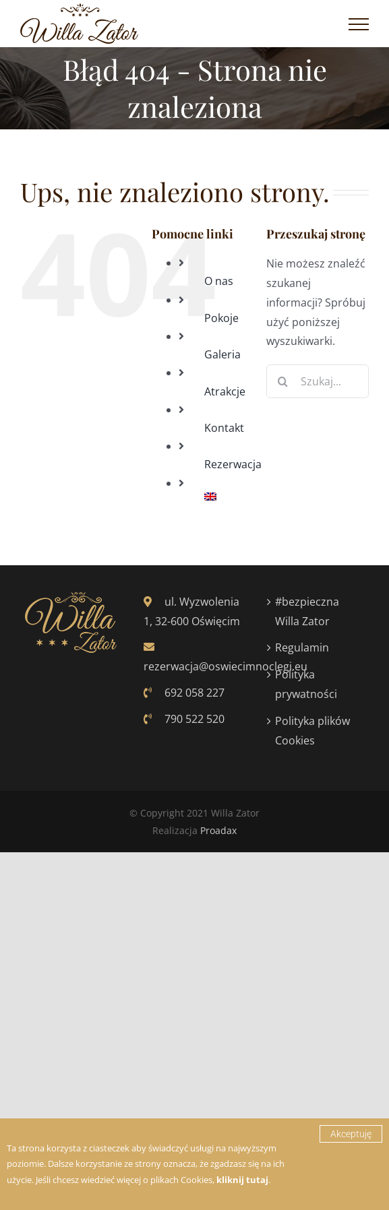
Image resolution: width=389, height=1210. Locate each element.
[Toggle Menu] (359, 24)
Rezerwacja (233, 464)
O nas (218, 281)
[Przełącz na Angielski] (225, 496)
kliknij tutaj (242, 1180)
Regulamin (302, 647)
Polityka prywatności (306, 684)
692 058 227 (184, 692)
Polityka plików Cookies (312, 730)
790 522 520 (184, 718)
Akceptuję (350, 1133)
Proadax (218, 830)
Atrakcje (224, 391)
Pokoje (221, 318)
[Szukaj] (283, 381)
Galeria (222, 354)
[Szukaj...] (317, 381)
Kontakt (224, 427)
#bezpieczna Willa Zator (307, 611)
